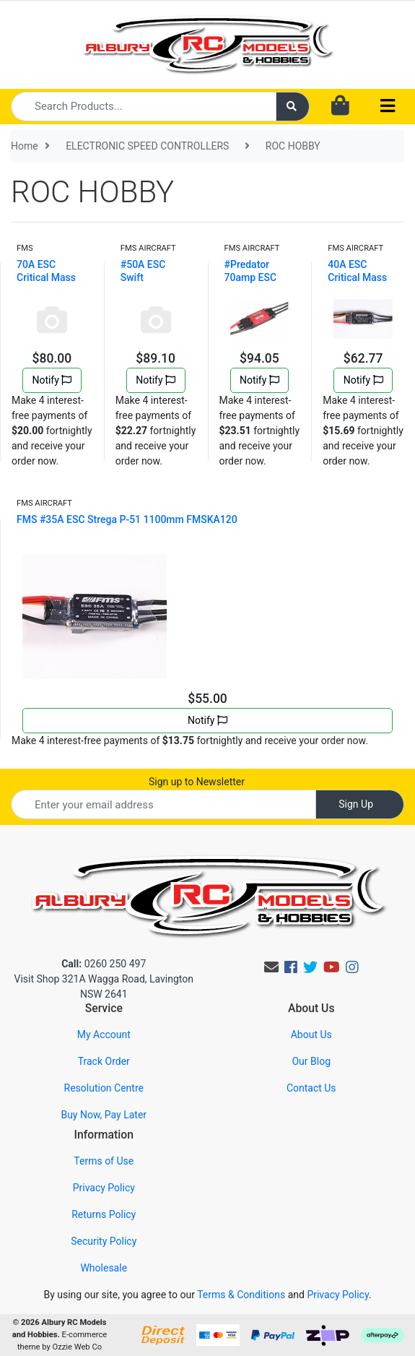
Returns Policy (103, 1214)
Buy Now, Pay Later (104, 1114)
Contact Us (311, 1088)
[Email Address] (163, 804)
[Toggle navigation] (387, 106)
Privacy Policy (104, 1187)
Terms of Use (104, 1161)
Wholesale (103, 1268)
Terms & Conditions (241, 1294)
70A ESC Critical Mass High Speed (46, 277)
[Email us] (271, 967)
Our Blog (311, 1061)
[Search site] (293, 106)
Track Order (104, 1061)
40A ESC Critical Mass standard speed (363, 277)
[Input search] (143, 106)
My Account (104, 1034)
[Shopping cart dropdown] (340, 106)
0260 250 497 (103, 964)
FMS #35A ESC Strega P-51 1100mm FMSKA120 (127, 519)
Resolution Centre (104, 1088)
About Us (311, 1034)
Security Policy (103, 1241)
